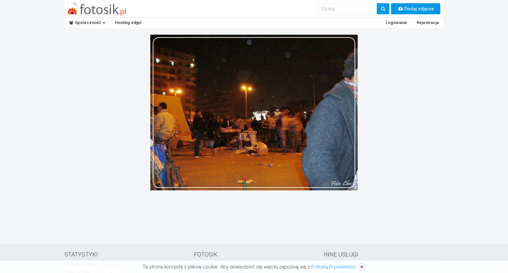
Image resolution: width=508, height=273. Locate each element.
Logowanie (396, 22)
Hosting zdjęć (128, 22)
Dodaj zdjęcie (416, 8)
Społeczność (87, 22)
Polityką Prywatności (333, 267)
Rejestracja (428, 22)
